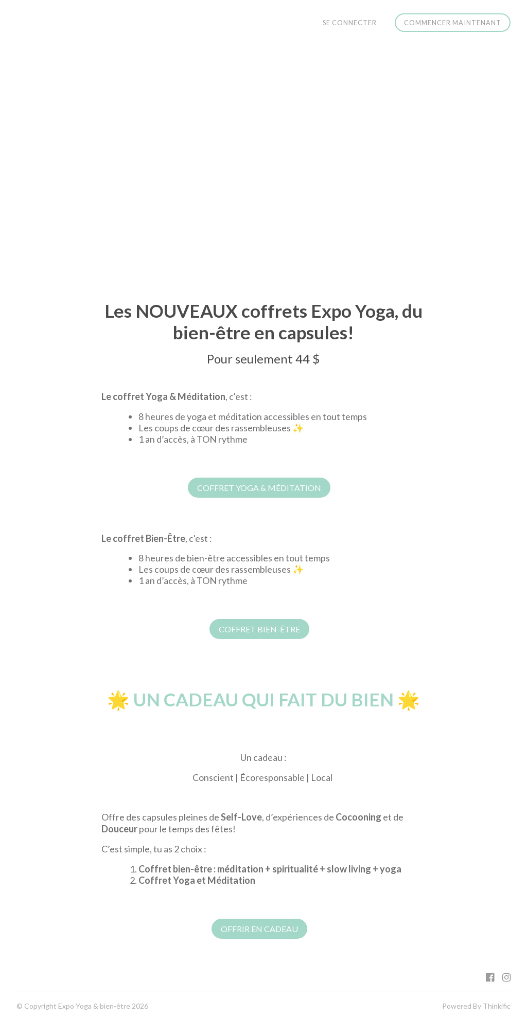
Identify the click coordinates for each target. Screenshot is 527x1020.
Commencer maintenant (452, 23)
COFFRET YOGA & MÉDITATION (259, 488)
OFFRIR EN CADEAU (259, 929)
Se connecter (350, 23)
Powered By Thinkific (476, 1005)
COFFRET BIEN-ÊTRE (259, 629)
